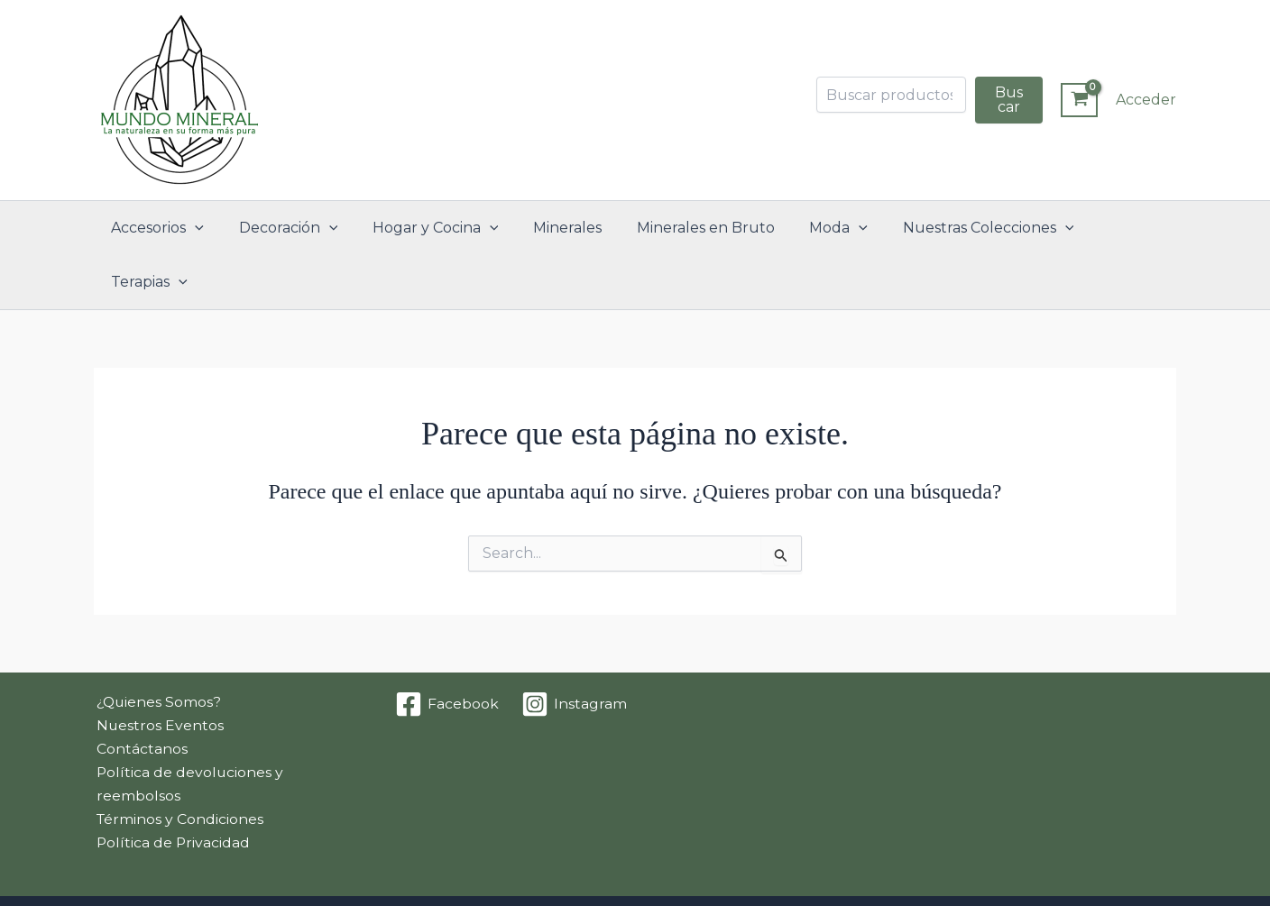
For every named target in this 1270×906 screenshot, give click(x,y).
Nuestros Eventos (158, 671)
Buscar (1009, 99)
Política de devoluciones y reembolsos (188, 730)
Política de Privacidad (171, 790)
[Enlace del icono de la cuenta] (1146, 100)
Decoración (290, 228)
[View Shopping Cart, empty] (1079, 100)
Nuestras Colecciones (960, 228)
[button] (203, 228)
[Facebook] (447, 649)
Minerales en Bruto (690, 227)
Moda (816, 228)
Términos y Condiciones (178, 766)
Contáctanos (139, 694)
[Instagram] (574, 649)
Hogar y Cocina (431, 228)
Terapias (1112, 228)
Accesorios (165, 228)
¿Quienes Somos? (157, 647)
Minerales (557, 227)
